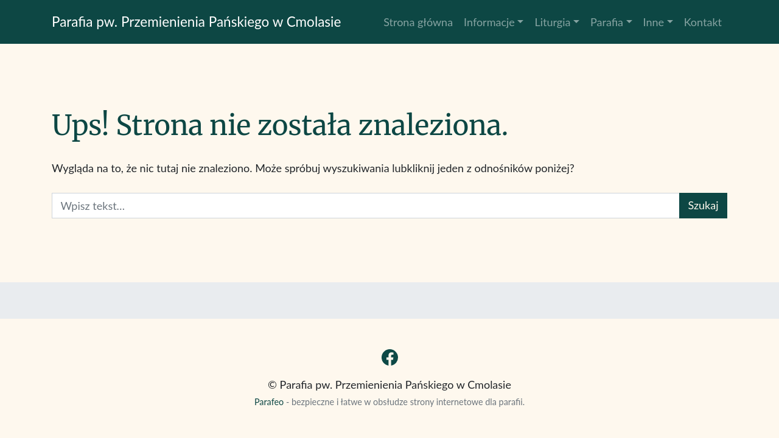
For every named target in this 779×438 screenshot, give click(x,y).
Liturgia (552, 22)
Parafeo (269, 402)
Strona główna (418, 22)
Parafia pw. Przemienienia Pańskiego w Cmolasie (196, 21)
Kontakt (703, 22)
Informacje (489, 22)
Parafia (606, 22)
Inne (654, 22)
